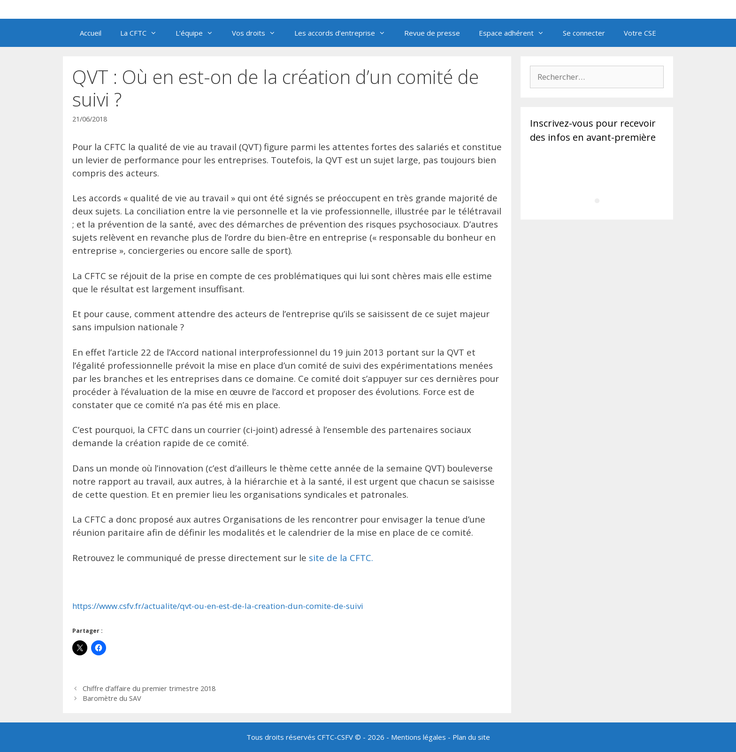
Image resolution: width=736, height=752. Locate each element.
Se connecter (584, 33)
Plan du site (471, 737)
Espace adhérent (516, 33)
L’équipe (199, 33)
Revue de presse (432, 33)
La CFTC (143, 33)
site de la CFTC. (341, 557)
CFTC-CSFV (335, 737)
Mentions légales (418, 737)
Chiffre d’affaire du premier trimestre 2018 (149, 688)
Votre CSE (640, 33)
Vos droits (258, 33)
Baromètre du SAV (112, 698)
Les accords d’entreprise (344, 33)
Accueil (90, 33)
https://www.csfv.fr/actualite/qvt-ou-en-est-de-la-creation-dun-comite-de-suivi (217, 605)
